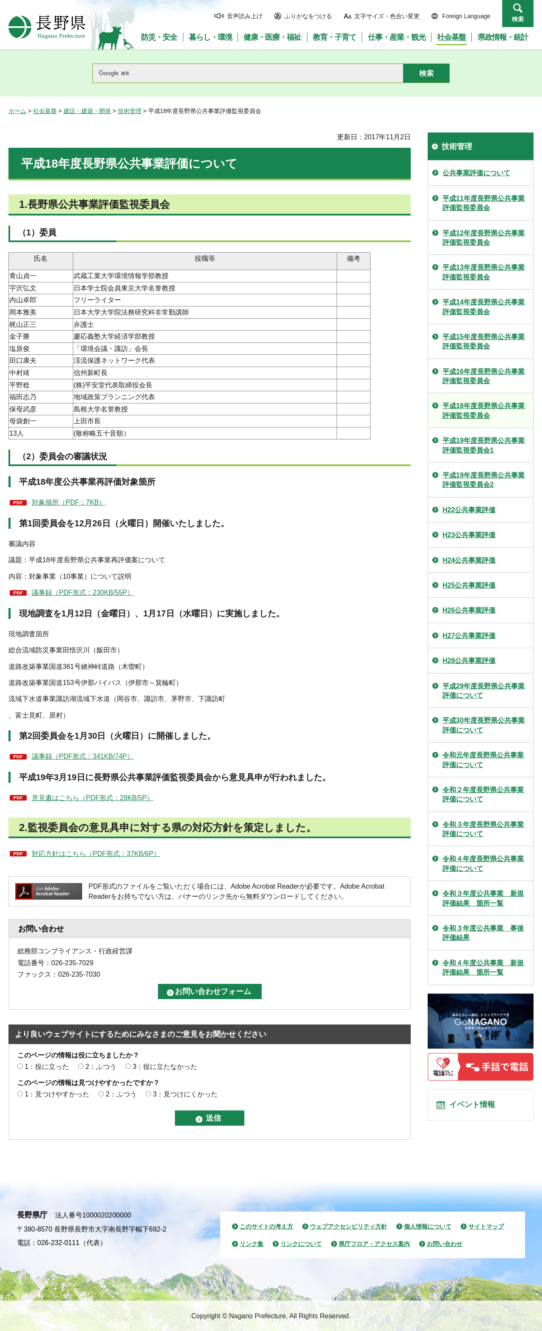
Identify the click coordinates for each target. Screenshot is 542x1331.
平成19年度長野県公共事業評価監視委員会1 (483, 445)
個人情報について (427, 1226)
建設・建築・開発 (87, 111)
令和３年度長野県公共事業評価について (483, 829)
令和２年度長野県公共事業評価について (483, 794)
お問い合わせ (444, 1243)
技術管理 (129, 111)
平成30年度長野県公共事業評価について (483, 725)
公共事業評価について (476, 173)
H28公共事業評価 (468, 660)
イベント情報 (474, 1107)
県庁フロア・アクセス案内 (374, 1243)
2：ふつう (101, 1066)
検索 (518, 19)
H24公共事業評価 (468, 560)
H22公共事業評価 (468, 510)
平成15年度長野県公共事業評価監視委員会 (483, 341)
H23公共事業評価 (468, 534)
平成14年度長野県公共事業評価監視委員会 (483, 306)
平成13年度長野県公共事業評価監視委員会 (483, 272)
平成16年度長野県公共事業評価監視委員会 (483, 376)
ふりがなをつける (308, 16)
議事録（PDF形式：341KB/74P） (83, 756)
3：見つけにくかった (185, 1094)
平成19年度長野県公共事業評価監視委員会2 (483, 480)
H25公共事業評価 (468, 585)
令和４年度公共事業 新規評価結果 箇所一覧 (483, 967)
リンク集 (251, 1243)
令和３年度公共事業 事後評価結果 (483, 933)
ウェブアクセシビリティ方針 (348, 1226)
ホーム (17, 111)
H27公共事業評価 (468, 635)
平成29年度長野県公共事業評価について (483, 690)
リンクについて (301, 1243)
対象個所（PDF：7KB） (68, 502)
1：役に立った (47, 1066)
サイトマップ (486, 1226)
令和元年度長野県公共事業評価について (483, 759)
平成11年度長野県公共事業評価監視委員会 (483, 203)
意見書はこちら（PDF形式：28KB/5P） (92, 797)
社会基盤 (45, 111)
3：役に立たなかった (165, 1066)
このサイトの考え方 (266, 1226)
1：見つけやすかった (57, 1094)
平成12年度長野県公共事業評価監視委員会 (483, 237)
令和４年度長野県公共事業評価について (483, 863)
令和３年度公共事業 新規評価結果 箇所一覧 (483, 898)
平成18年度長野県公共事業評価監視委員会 (483, 410)
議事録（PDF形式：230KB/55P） (83, 592)
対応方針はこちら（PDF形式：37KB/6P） (96, 853)
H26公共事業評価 (468, 610)
